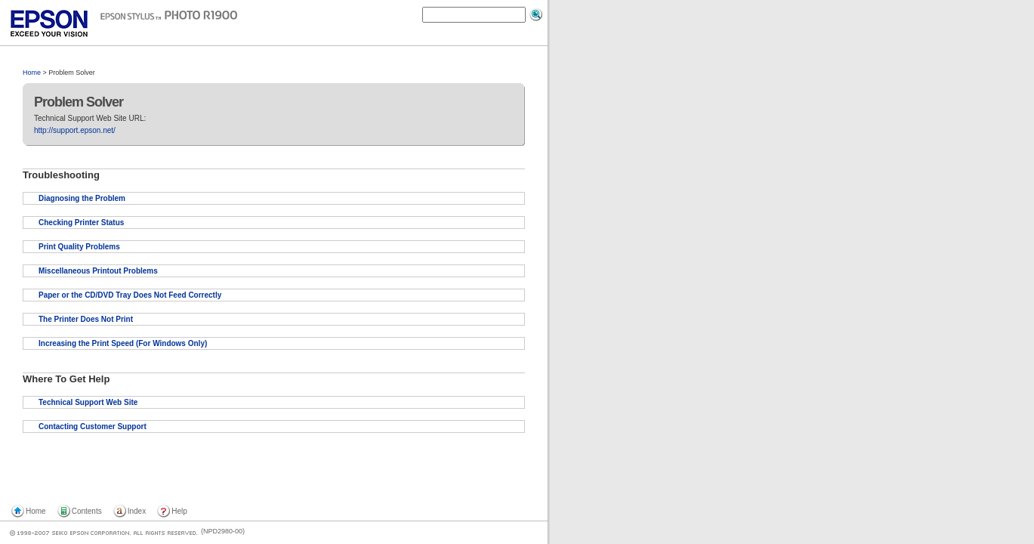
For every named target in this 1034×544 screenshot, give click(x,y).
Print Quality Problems (79, 247)
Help (179, 511)
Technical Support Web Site (88, 402)
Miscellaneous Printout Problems (98, 271)
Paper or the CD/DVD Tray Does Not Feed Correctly (130, 295)
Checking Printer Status (81, 222)
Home (32, 72)
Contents (87, 511)
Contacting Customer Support (93, 426)
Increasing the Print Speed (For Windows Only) (123, 343)
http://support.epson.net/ (75, 130)
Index (137, 511)
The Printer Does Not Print (86, 319)
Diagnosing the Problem (82, 198)
